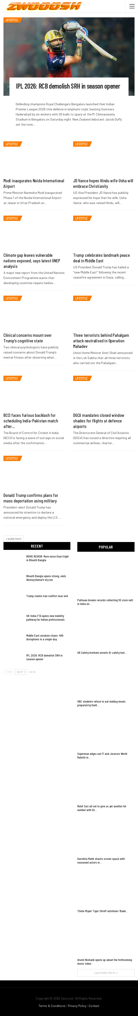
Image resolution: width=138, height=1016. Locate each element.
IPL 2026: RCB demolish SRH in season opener (68, 86)
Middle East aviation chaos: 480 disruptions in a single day (44, 637)
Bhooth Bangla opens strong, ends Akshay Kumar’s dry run (46, 578)
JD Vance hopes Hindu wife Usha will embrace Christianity (103, 183)
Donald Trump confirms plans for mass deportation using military (30, 497)
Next (21, 671)
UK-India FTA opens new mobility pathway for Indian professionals (45, 617)
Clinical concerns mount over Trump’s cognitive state (27, 337)
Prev (9, 671)
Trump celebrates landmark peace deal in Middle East (101, 257)
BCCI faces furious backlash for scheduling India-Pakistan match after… (30, 420)
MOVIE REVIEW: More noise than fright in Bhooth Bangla (47, 558)
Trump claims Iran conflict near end (47, 596)
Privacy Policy (77, 1006)
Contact (94, 1006)
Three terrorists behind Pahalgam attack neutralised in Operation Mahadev (101, 340)
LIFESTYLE (12, 20)
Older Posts (13, 538)
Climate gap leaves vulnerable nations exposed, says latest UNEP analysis (31, 260)
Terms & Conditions (52, 1006)
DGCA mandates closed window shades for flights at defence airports (98, 420)
